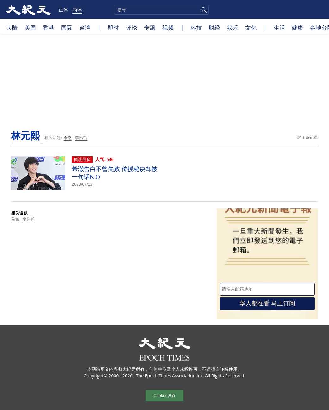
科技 (196, 27)
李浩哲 (81, 137)
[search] (161, 10)
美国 (30, 27)
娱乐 (233, 27)
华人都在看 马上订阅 (267, 303)
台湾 (85, 27)
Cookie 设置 (164, 395)
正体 (63, 9)
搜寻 (203, 10)
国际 (66, 27)
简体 (77, 9)
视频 (168, 27)
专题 (149, 27)
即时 (113, 27)
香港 (48, 27)
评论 (131, 27)
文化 (251, 27)
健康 (297, 27)
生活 (279, 27)
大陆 (12, 27)
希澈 (68, 137)
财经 (214, 27)
